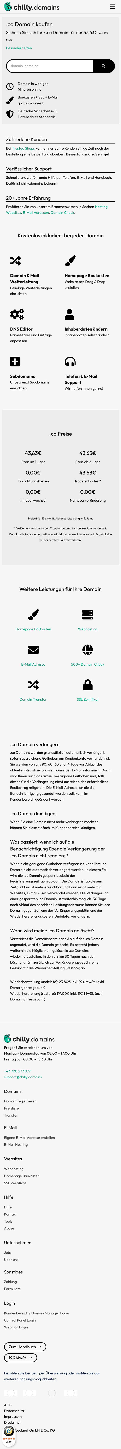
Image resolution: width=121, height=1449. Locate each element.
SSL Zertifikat (88, 699)
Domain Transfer (33, 699)
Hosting (101, 206)
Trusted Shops (23, 148)
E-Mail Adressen (36, 212)
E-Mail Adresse (33, 664)
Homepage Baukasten (33, 629)
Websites (13, 212)
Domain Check (62, 212)
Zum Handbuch (25, 1346)
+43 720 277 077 (17, 1071)
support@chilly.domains (23, 1077)
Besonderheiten (19, 48)
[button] (112, 6)
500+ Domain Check (87, 664)
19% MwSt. (21, 1357)
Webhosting (87, 629)
